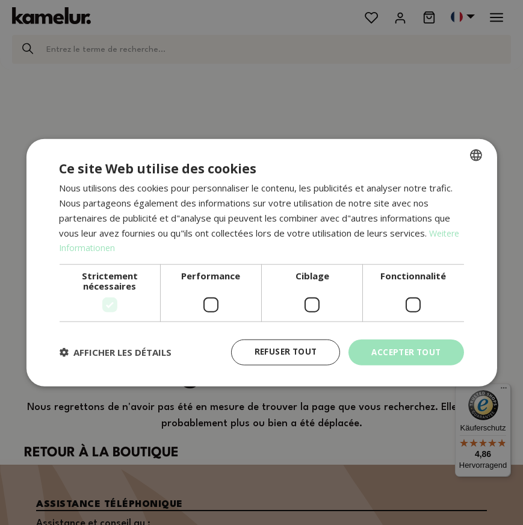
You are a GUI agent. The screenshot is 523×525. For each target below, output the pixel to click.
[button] (115, 352)
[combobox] (476, 155)
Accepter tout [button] (404, 352)
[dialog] (261, 262)
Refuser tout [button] (280, 352)
